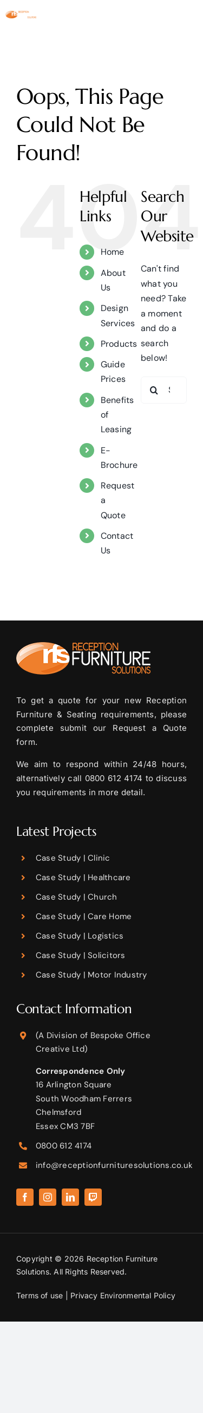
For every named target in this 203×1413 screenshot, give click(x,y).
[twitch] (93, 1197)
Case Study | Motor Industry (91, 974)
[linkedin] (70, 1197)
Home (113, 251)
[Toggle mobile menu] (192, 27)
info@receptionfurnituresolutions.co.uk (114, 1165)
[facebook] (25, 1197)
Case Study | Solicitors (81, 955)
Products (119, 343)
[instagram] (47, 1197)
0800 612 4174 (63, 1145)
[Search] (154, 390)
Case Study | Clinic (73, 858)
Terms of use (39, 1295)
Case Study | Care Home (84, 916)
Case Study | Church (76, 897)
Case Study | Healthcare (83, 877)
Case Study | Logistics (79, 935)
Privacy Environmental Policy (122, 1295)
